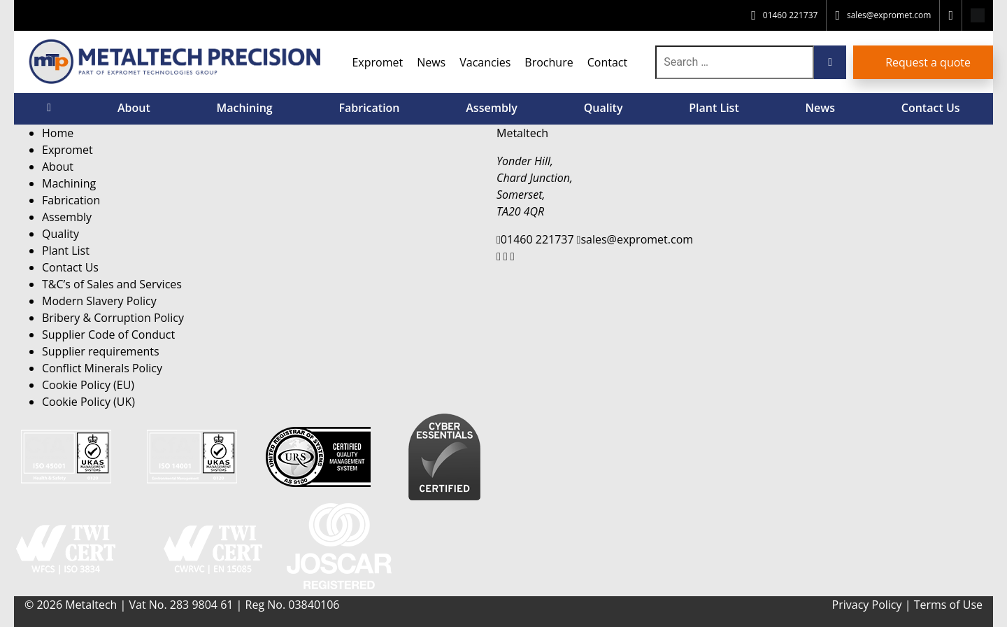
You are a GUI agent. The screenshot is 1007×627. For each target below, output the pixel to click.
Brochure (548, 62)
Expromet (377, 62)
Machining (244, 107)
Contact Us (930, 107)
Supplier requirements (100, 351)
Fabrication (368, 107)
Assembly (491, 107)
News (431, 62)
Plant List (714, 107)
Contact (607, 62)
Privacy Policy (867, 604)
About (133, 107)
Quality (603, 107)
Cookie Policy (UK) (88, 401)
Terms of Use (948, 604)
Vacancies (484, 62)
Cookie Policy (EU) (88, 385)
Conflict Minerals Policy (102, 368)
